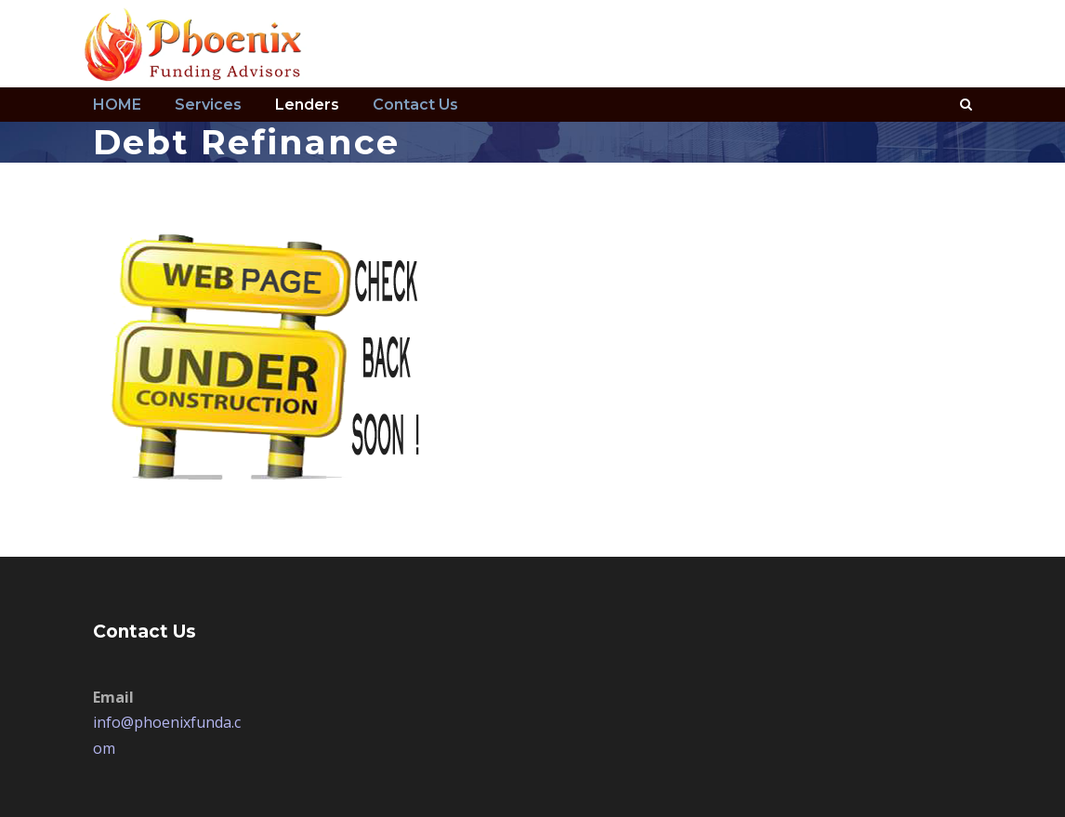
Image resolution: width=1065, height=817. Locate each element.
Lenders (307, 104)
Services (208, 104)
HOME (117, 104)
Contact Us (415, 104)
